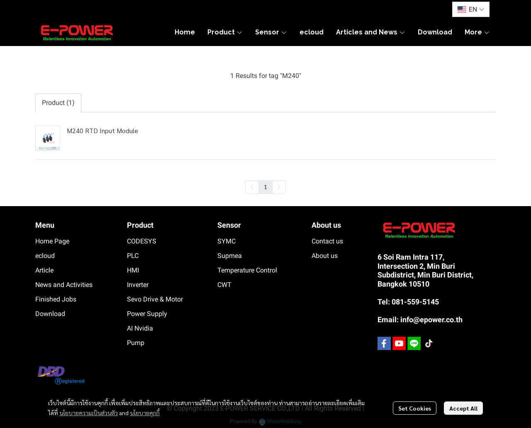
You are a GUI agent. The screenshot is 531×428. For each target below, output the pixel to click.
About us (325, 256)
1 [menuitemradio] (265, 186)
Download (50, 314)
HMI (133, 270)
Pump (135, 343)
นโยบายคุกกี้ (145, 412)
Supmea (229, 256)
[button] (471, 9)
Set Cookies (414, 408)
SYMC (226, 241)
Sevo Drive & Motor (155, 299)
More (477, 32)
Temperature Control (247, 270)
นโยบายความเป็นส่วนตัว (88, 412)
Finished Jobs (55, 299)
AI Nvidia (140, 328)
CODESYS (141, 241)
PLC (133, 256)
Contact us (327, 241)
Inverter (138, 285)
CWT (224, 285)
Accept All (463, 408)
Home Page (52, 241)
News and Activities (64, 285)
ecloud (45, 256)
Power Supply (147, 314)
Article (44, 270)
